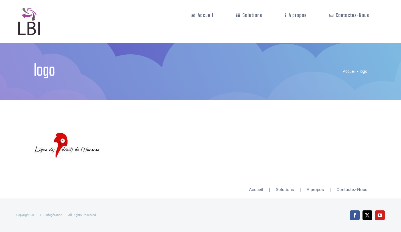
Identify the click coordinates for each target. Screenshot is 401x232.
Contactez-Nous (352, 189)
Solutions (285, 189)
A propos (315, 189)
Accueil (256, 189)
